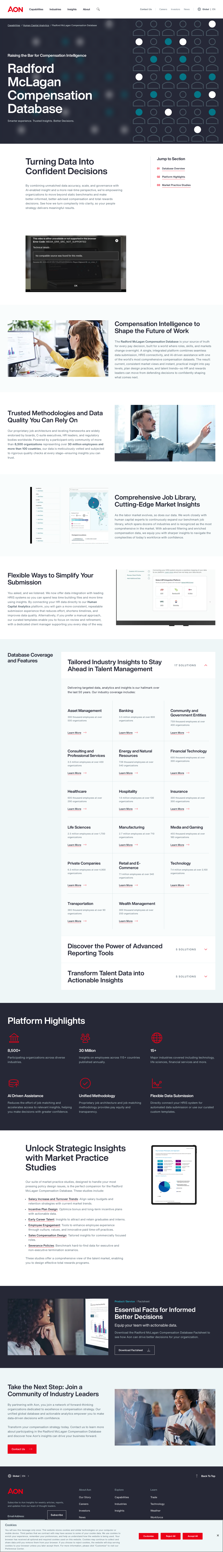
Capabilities (36, 9)
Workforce (156, 1517)
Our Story (85, 1497)
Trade (153, 1497)
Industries (55, 9)
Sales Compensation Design (47, 1235)
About (86, 9)
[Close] (217, 1535)
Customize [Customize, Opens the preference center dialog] (148, 1536)
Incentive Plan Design (43, 1209)
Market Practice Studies (176, 185)
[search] (98, 9)
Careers (163, 9)
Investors (175, 9)
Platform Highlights (173, 177)
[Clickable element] (138, 665)
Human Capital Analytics (36, 25)
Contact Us (146, 9)
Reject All (170, 1536)
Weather (155, 1510)
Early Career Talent (41, 1219)
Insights (72, 9)
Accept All (193, 1536)
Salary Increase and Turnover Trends (53, 1199)
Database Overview (173, 168)
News (187, 9)
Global (206, 9)
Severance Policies (41, 1245)
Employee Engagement (44, 1225)
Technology (157, 1504)
